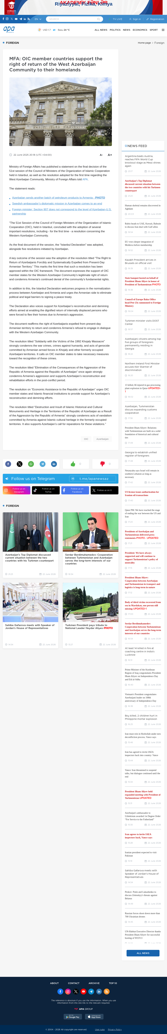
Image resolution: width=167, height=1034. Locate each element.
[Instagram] (7, 19)
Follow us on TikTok (44, 490)
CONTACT (73, 983)
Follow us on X (102, 490)
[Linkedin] (25, 19)
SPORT (154, 30)
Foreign (159, 42)
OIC (86, 439)
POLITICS (115, 30)
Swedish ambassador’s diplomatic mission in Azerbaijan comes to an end (57, 203)
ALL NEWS (101, 30)
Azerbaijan (102, 439)
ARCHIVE (94, 983)
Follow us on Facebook (73, 490)
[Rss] (29, 19)
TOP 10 (113, 983)
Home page (144, 42)
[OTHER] (162, 30)
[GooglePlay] (73, 1017)
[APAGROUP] (83, 1009)
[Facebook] (3, 19)
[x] (76, 992)
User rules (100, 1029)
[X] (11, 19)
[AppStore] (94, 1017)
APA (85, 179)
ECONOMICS (140, 30)
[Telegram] (20, 19)
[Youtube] (16, 19)
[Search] (98, 19)
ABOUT (54, 983)
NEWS (126, 30)
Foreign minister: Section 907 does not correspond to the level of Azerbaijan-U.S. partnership (62, 211)
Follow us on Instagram (14, 490)
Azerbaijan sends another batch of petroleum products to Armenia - (58, 197)
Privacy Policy (115, 1029)
